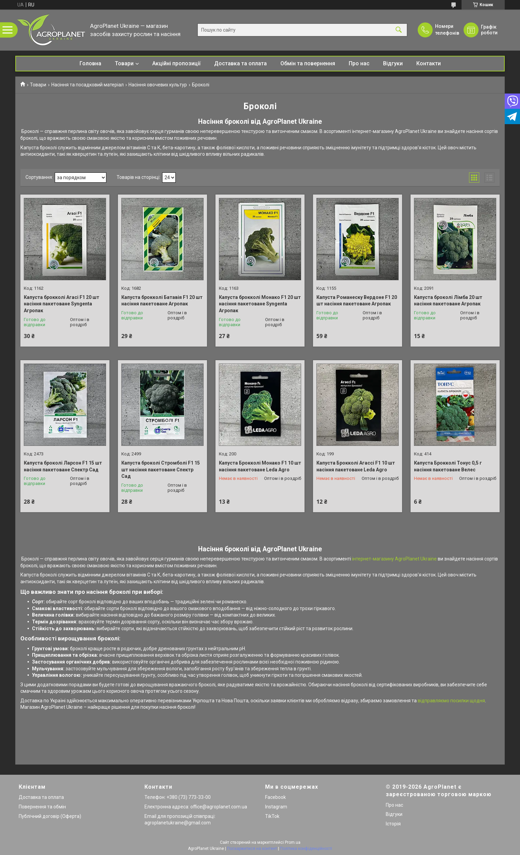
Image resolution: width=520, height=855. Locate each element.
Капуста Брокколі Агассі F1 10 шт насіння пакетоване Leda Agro (355, 466)
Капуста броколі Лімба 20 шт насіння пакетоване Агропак (448, 301)
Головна (90, 63)
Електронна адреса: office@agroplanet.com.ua (195, 806)
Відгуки (393, 63)
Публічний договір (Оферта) (50, 816)
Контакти (428, 63)
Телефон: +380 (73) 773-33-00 (177, 797)
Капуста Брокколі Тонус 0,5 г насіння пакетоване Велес (448, 466)
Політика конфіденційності (306, 848)
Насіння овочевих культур (157, 84)
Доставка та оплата (240, 63)
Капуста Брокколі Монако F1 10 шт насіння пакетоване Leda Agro (260, 466)
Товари (124, 63)
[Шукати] (399, 30)
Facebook (275, 797)
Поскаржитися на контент (252, 848)
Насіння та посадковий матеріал (87, 84)
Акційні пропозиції (176, 63)
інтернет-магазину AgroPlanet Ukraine (394, 558)
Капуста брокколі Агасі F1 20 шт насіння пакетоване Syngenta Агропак (61, 304)
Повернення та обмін (42, 806)
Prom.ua (292, 842)
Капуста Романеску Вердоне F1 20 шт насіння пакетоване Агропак (356, 301)
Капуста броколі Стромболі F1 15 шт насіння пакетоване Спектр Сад (160, 469)
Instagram (276, 806)
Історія (393, 823)
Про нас (359, 63)
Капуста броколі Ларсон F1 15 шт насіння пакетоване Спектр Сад (63, 466)
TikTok (272, 816)
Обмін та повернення (307, 63)
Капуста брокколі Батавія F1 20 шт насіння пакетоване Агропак (162, 301)
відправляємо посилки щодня (451, 700)
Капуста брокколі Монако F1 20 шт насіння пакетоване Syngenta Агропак (260, 304)
